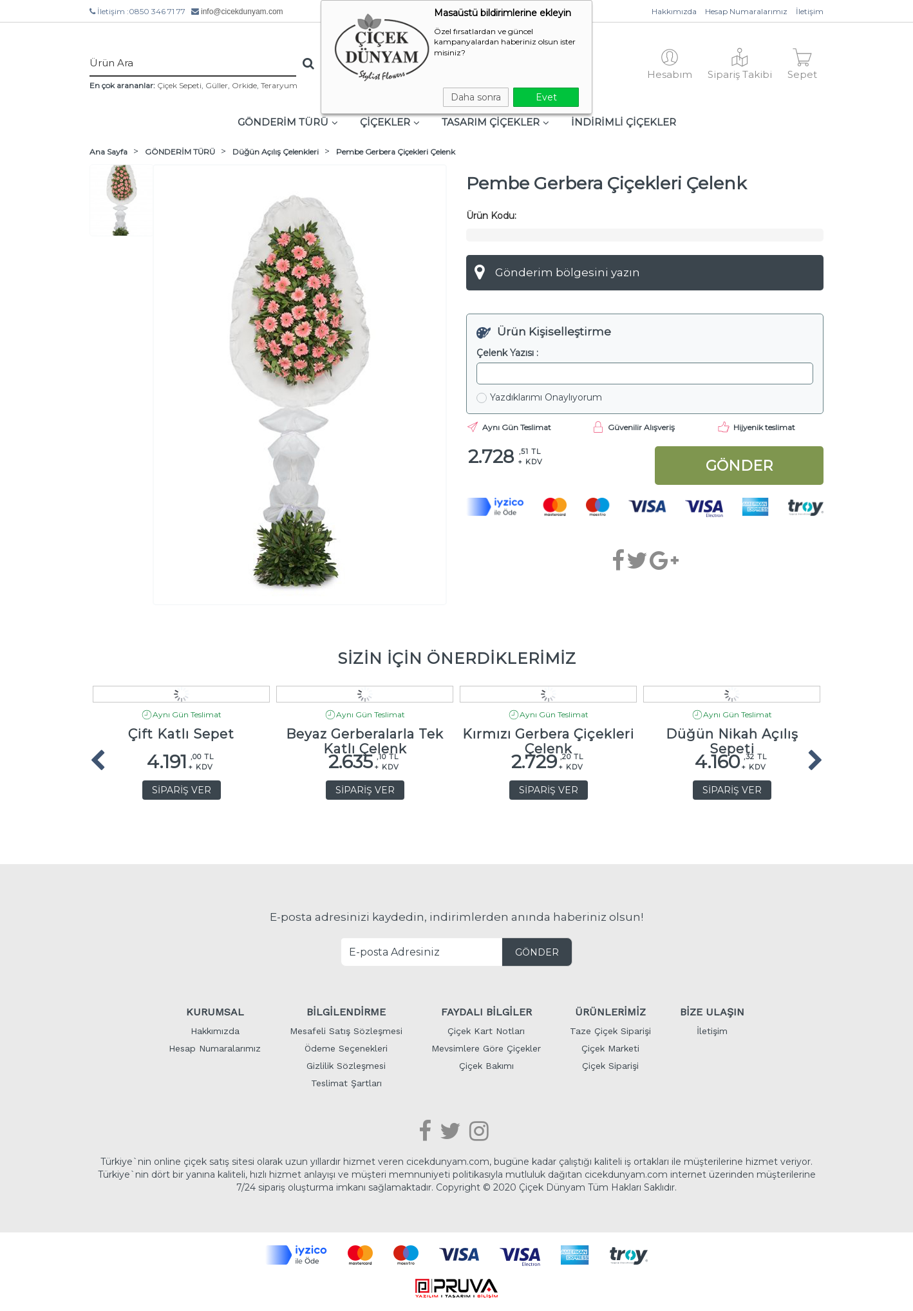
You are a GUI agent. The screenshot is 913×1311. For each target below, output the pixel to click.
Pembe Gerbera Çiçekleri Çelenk (395, 151)
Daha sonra (476, 97)
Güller (216, 85)
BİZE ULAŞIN (712, 1012)
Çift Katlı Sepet (181, 734)
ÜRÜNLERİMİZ (610, 1012)
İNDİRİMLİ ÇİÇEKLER (623, 122)
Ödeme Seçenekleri (346, 1048)
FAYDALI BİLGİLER (486, 1012)
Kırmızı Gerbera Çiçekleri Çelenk (548, 737)
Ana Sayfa (108, 151)
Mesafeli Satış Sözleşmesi (346, 1031)
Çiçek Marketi (610, 1048)
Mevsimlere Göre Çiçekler (486, 1048)
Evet (546, 97)
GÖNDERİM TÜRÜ (288, 122)
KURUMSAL (215, 1012)
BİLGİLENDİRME (346, 1012)
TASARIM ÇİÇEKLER (495, 122)
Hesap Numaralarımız (746, 11)
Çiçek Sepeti (179, 85)
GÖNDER (537, 952)
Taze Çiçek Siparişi (610, 1031)
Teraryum (279, 85)
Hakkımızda (674, 11)
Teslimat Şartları (346, 1083)
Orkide (244, 85)
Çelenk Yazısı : (507, 353)
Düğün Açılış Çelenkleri (275, 151)
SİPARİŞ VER (181, 790)
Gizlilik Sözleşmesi (346, 1066)
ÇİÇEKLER (390, 122)
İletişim (810, 11)
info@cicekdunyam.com (242, 11)
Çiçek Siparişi (610, 1066)
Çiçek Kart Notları (486, 1031)
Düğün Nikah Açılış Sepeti (732, 737)
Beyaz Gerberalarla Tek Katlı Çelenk (365, 737)
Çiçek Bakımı (486, 1066)
